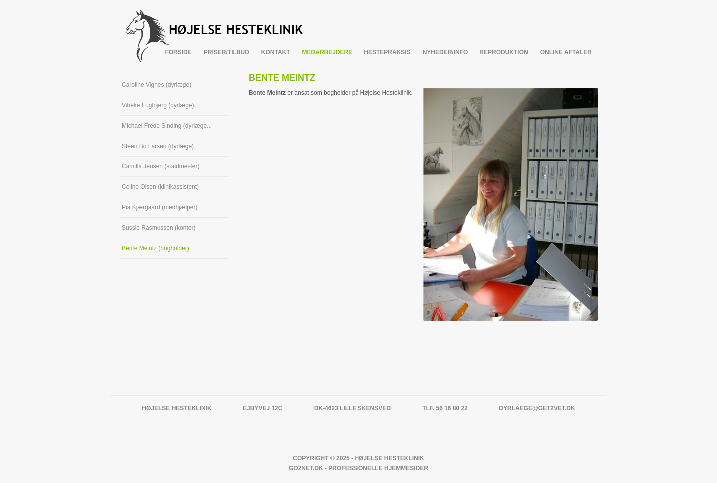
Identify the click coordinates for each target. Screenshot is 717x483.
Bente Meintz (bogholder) (155, 248)
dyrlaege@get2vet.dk (537, 408)
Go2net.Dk (306, 468)
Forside (178, 52)
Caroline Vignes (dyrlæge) (156, 84)
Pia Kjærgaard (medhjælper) (159, 207)
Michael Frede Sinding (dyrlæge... (167, 125)
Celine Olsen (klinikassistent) (160, 186)
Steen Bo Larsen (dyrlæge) (158, 146)
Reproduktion (503, 52)
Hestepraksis (387, 52)
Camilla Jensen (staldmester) (160, 166)
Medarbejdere (327, 52)
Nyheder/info (445, 52)
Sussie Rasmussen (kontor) (158, 227)
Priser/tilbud (226, 52)
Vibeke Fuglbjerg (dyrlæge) (158, 105)
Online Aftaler (566, 52)
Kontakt (275, 52)
